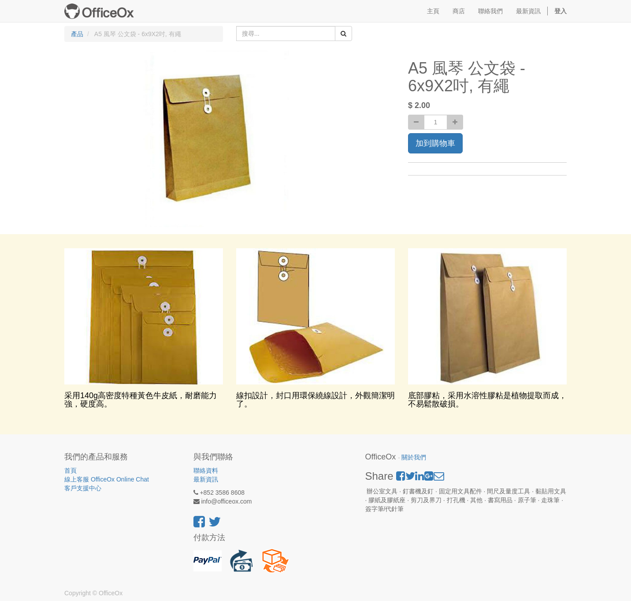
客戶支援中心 (82, 488)
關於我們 (413, 457)
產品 (77, 33)
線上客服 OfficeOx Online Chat (106, 479)
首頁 (70, 470)
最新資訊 (205, 479)
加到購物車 (435, 143)
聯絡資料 (205, 470)
